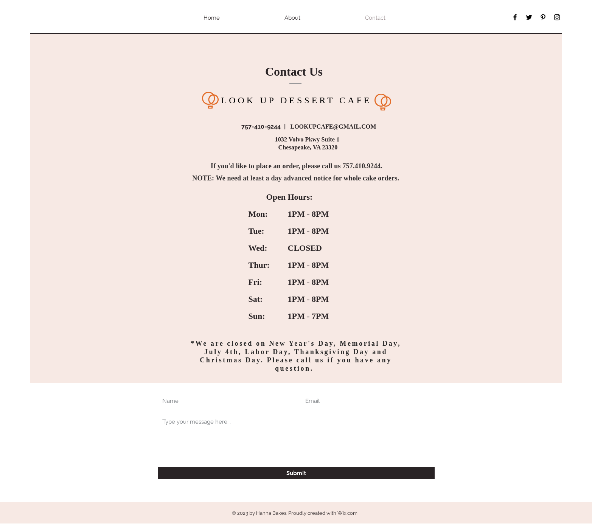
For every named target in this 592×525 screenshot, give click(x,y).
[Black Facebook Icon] (515, 17)
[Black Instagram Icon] (557, 17)
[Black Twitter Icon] (529, 17)
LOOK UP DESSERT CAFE (296, 100)
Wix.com (347, 513)
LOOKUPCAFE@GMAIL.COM (333, 126)
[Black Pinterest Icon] (543, 17)
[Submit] (296, 473)
